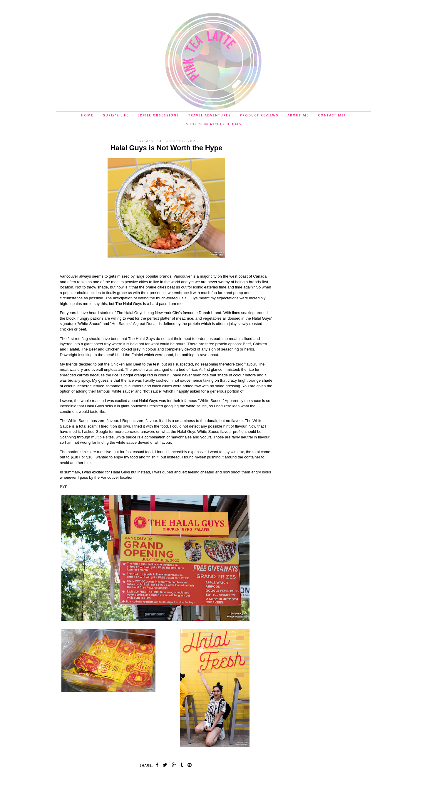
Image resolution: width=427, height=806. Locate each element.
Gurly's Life (116, 115)
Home (87, 115)
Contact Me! (332, 115)
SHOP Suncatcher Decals (214, 124)
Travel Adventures (209, 115)
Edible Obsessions (158, 115)
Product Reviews (259, 115)
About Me (298, 115)
